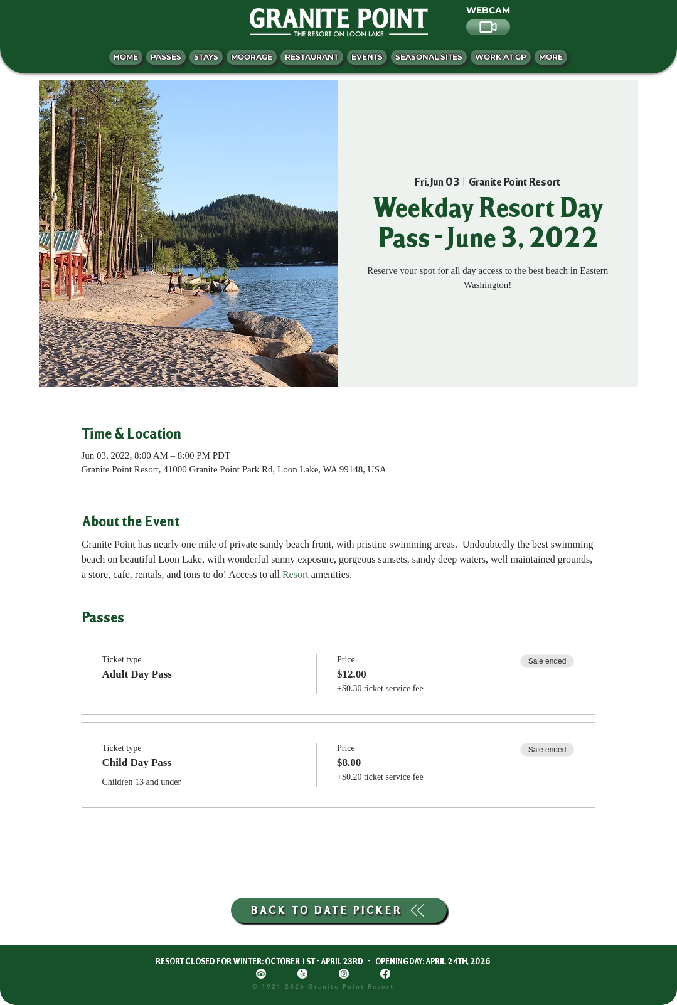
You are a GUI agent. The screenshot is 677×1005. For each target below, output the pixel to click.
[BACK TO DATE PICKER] (339, 910)
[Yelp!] (302, 974)
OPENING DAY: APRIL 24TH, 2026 (432, 961)
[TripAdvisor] (261, 974)
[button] (551, 57)
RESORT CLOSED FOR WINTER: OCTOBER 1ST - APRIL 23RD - (265, 961)
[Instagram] (344, 974)
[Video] (488, 27)
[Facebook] (385, 974)
